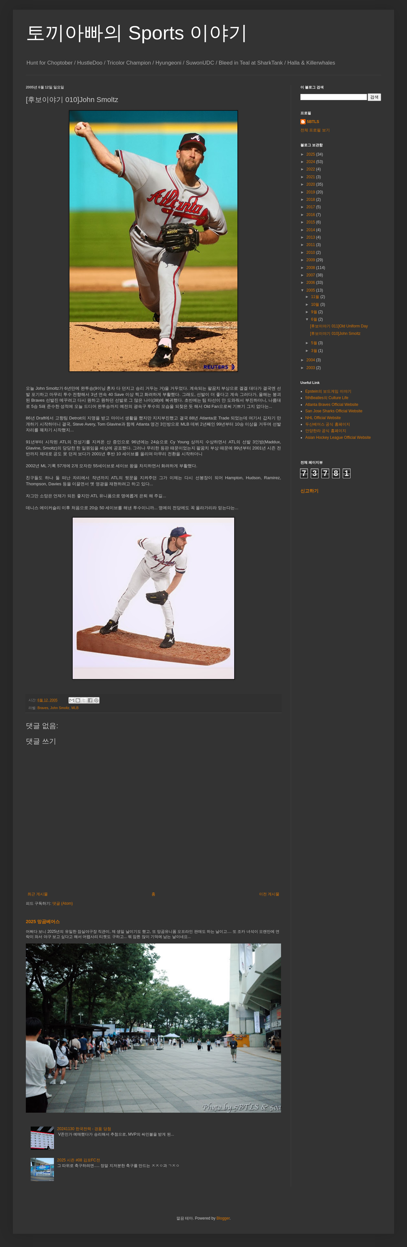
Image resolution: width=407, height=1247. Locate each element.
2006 (311, 282)
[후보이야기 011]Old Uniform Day (339, 326)
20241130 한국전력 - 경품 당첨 (84, 1129)
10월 (315, 304)
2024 (311, 162)
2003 (311, 368)
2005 (311, 290)
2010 (311, 252)
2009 (311, 260)
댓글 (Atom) (62, 903)
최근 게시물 (37, 894)
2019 (311, 192)
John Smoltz (59, 708)
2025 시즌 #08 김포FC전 (78, 1160)
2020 (311, 184)
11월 (315, 296)
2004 (311, 360)
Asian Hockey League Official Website (338, 437)
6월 (314, 319)
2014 (311, 230)
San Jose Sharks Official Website (333, 411)
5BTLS (313, 121)
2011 (311, 244)
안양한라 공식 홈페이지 (325, 430)
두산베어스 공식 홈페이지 (327, 424)
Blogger (223, 1218)
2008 (311, 267)
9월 (314, 312)
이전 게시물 (269, 894)
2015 (311, 222)
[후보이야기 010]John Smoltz (335, 333)
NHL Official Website (323, 418)
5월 (314, 343)
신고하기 (309, 490)
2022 (311, 169)
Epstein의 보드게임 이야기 (328, 391)
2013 (311, 237)
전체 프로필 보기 (315, 130)
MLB (74, 708)
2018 (311, 199)
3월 (314, 350)
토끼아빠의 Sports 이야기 (137, 33)
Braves (42, 708)
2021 (311, 177)
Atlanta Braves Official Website (331, 404)
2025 (311, 154)
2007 (311, 275)
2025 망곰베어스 (43, 921)
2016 (311, 214)
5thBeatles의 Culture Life (326, 398)
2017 (311, 207)
